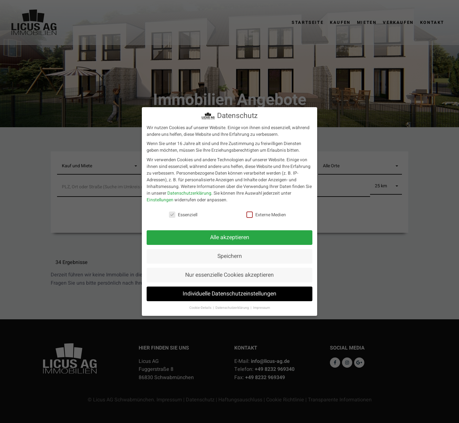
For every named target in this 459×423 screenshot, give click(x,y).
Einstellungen (160, 198)
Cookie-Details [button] (200, 306)
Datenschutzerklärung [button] (232, 306)
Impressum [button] (261, 306)
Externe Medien (266, 213)
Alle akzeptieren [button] (229, 236)
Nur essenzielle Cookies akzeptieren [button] (229, 274)
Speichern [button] (229, 255)
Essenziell (183, 213)
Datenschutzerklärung (189, 192)
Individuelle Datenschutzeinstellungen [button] (229, 293)
